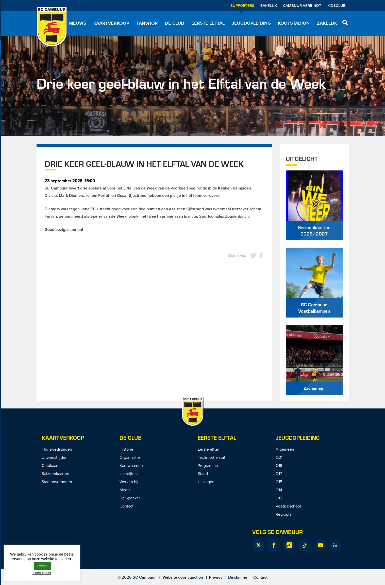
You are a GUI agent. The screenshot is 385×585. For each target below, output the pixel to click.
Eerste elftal (208, 23)
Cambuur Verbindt (302, 5)
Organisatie (130, 457)
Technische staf (211, 457)
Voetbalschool (288, 506)
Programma (208, 465)
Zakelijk (268, 5)
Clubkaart (50, 465)
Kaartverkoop (111, 23)
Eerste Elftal (217, 437)
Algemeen (285, 449)
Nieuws (77, 23)
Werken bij (129, 481)
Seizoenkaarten (55, 473)
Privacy (215, 577)
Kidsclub (336, 5)
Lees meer (41, 573)
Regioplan (285, 514)
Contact (126, 506)
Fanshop (147, 23)
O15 (279, 481)
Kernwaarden (131, 465)
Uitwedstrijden (55, 457)
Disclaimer (237, 577)
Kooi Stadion (294, 23)
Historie (126, 449)
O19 (279, 465)
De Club (174, 23)
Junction (195, 577)
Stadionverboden (57, 481)
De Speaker (130, 498)
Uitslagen (206, 481)
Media (125, 490)
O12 (279, 498)
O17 (279, 473)
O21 (279, 457)
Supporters (242, 5)
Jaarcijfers (129, 473)
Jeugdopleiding (251, 23)
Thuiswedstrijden (57, 449)
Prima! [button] (42, 566)
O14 (279, 490)
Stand (203, 473)
